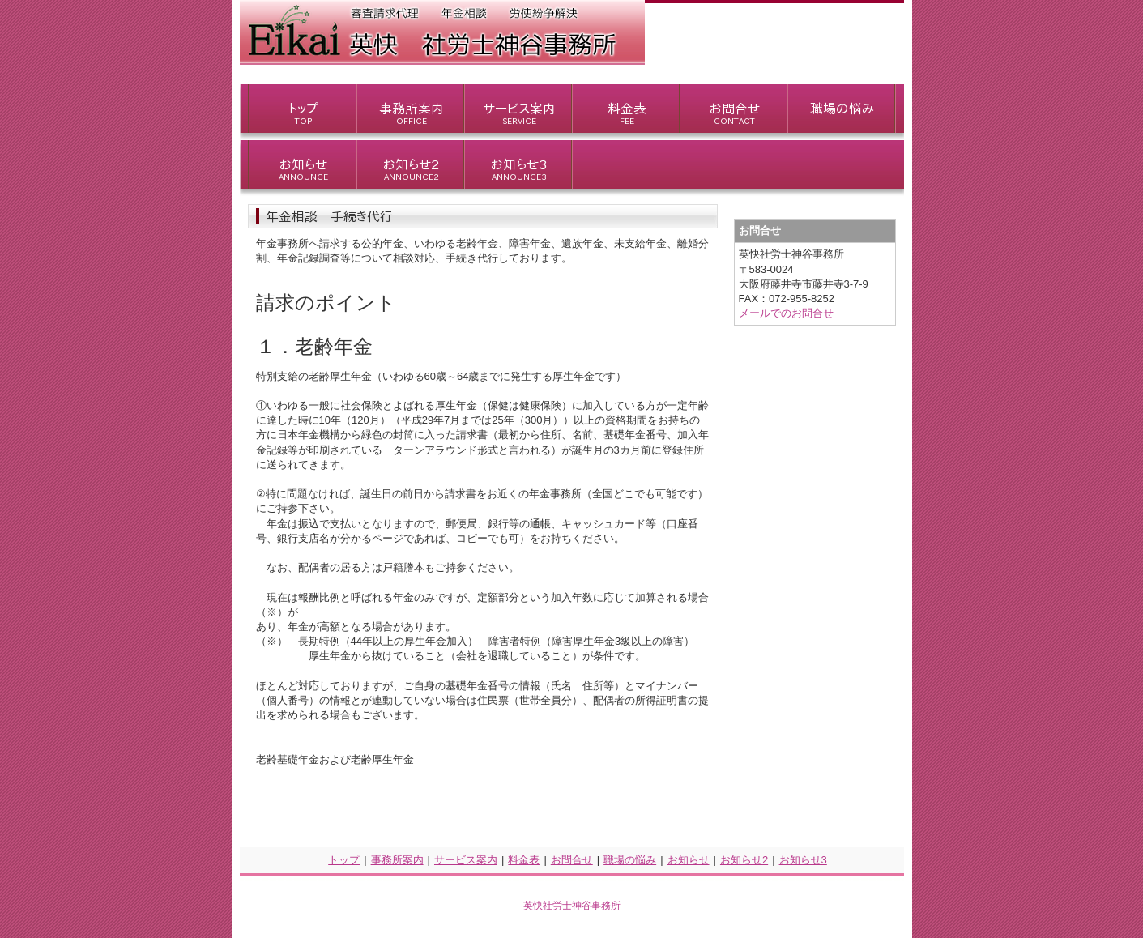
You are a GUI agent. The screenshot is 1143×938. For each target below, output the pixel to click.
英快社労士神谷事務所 (572, 905)
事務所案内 (397, 860)
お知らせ (688, 860)
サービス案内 (465, 860)
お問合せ (572, 860)
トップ (344, 860)
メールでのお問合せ (786, 313)
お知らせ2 (744, 860)
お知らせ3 (803, 860)
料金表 (524, 860)
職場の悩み (629, 860)
